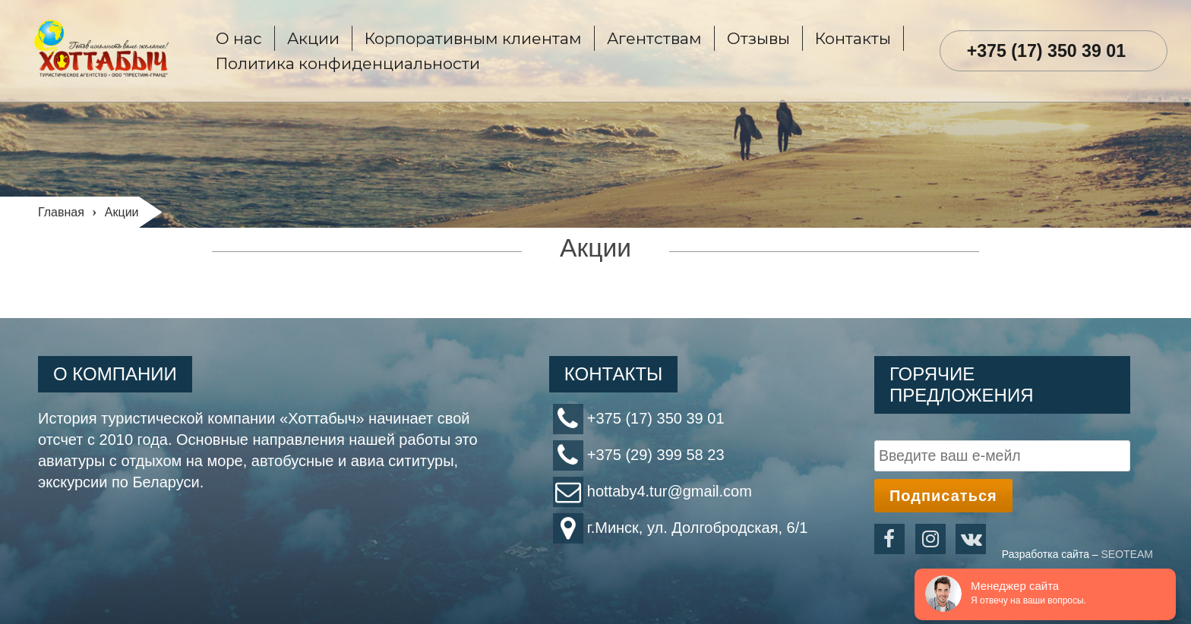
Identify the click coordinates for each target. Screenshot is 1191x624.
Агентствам (654, 38)
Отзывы (758, 38)
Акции (313, 38)
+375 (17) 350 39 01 (1046, 51)
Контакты (853, 38)
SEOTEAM (1127, 554)
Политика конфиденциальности (348, 63)
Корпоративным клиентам (473, 38)
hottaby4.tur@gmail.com (669, 491)
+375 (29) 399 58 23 (656, 454)
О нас (239, 38)
